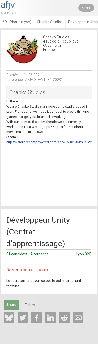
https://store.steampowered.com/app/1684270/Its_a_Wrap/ (51, 142)
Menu (86, 7)
